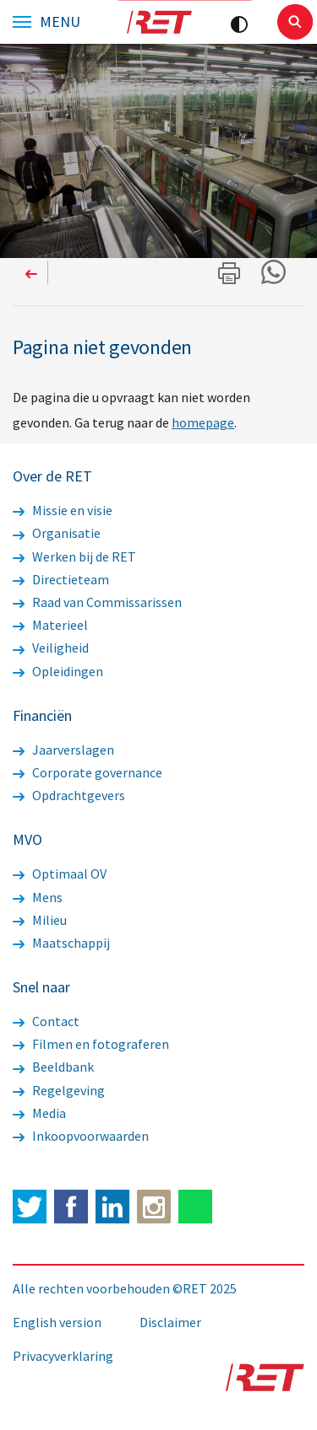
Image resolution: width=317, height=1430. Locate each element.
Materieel (50, 624)
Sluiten (295, 22)
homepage (203, 422)
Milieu (40, 919)
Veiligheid (51, 647)
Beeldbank (53, 1066)
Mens (38, 897)
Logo (158, 22)
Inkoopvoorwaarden (81, 1135)
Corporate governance (87, 772)
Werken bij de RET (74, 556)
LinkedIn (112, 1206)
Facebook (71, 1206)
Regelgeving (59, 1090)
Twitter (29, 1206)
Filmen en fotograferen (91, 1043)
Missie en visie (62, 510)
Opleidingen (58, 671)
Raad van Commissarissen (97, 602)
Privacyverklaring (63, 1355)
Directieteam (61, 579)
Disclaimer (170, 1322)
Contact (46, 1021)
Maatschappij (61, 942)
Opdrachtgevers (69, 795)
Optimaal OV (60, 873)
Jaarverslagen (63, 749)
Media (39, 1113)
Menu (60, 22)
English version (57, 1322)
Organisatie (57, 532)
